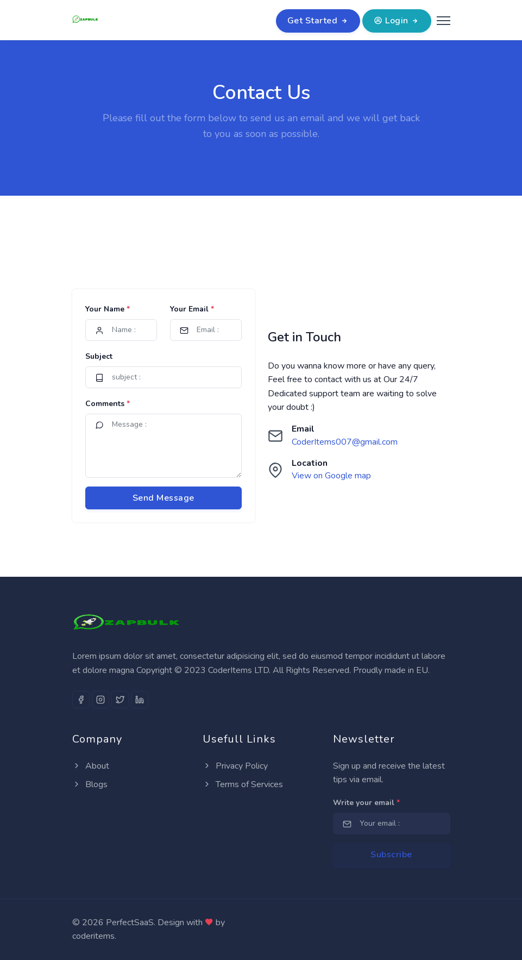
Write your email (366, 802)
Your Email (192, 309)
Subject (98, 356)
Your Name (107, 309)
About (90, 766)
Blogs (90, 784)
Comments (107, 403)
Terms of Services (243, 784)
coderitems (93, 936)
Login (397, 21)
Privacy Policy (235, 766)
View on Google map (331, 476)
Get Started (318, 21)
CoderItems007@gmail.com (345, 442)
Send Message (163, 498)
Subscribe (391, 855)
